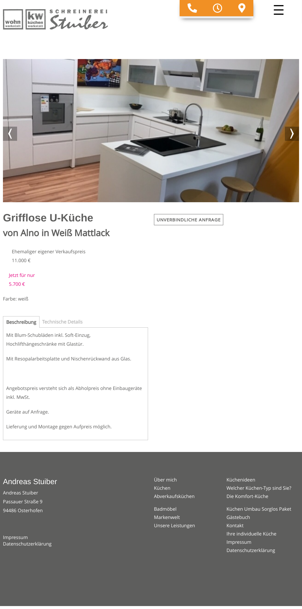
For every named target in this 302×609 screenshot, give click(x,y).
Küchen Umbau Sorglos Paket (258, 509)
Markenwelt (167, 517)
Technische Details (62, 322)
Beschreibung (21, 322)
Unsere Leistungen (174, 525)
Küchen (162, 488)
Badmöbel (165, 509)
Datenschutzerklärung (27, 544)
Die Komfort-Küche (247, 496)
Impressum (15, 537)
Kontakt (235, 525)
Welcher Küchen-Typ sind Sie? (258, 488)
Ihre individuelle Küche (251, 533)
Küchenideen (240, 479)
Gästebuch (238, 517)
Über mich (165, 479)
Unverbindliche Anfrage (189, 220)
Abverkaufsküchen (174, 496)
